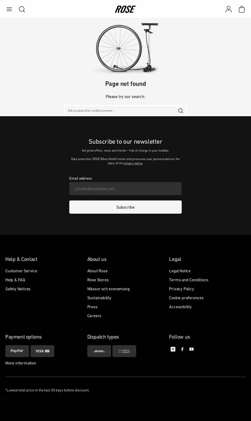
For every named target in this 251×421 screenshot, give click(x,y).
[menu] (9, 9)
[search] (19, 9)
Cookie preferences (186, 297)
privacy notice (133, 163)
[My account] (228, 9)
